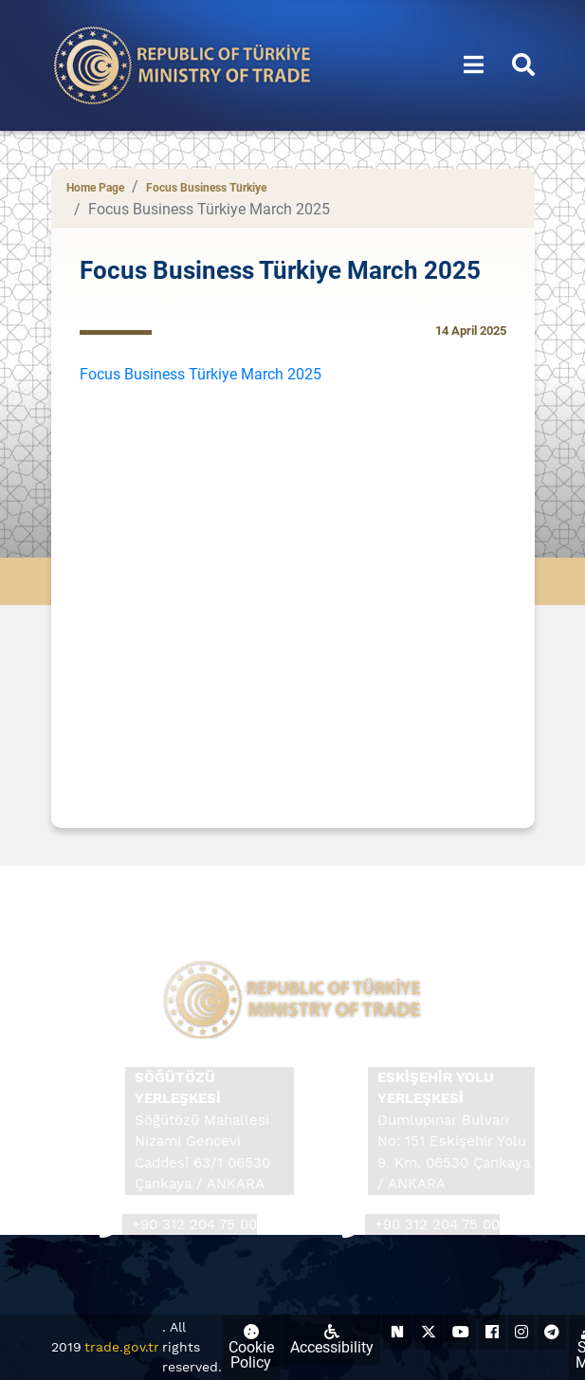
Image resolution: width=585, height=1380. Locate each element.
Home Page (95, 187)
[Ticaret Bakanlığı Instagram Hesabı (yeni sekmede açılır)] (521, 1332)
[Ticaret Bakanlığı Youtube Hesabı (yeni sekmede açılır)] (461, 1332)
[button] (473, 65)
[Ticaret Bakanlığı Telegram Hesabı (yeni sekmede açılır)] (552, 1332)
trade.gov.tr (121, 1346)
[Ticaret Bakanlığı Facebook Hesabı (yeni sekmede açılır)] (492, 1332)
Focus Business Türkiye (206, 187)
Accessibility (332, 1340)
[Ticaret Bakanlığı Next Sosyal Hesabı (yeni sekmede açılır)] (397, 1332)
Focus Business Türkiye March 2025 (200, 374)
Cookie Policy (251, 1347)
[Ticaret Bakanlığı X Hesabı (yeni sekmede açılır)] (428, 1332)
